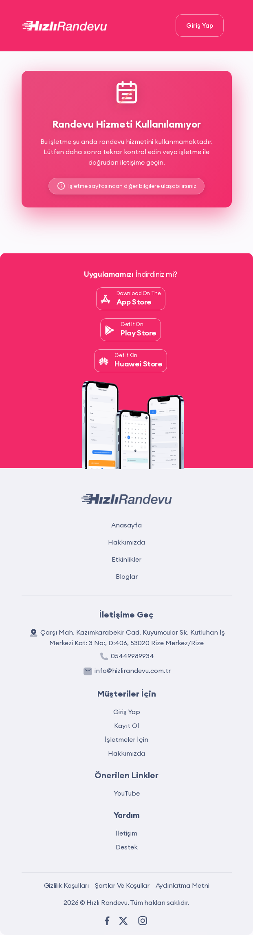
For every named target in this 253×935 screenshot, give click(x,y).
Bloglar (127, 576)
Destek (127, 847)
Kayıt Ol (126, 725)
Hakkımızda (126, 542)
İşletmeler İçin (126, 739)
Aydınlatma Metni (182, 885)
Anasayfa (126, 525)
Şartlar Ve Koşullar (122, 885)
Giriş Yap (199, 25)
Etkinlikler (126, 559)
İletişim (126, 833)
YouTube (127, 793)
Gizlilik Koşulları (66, 885)
